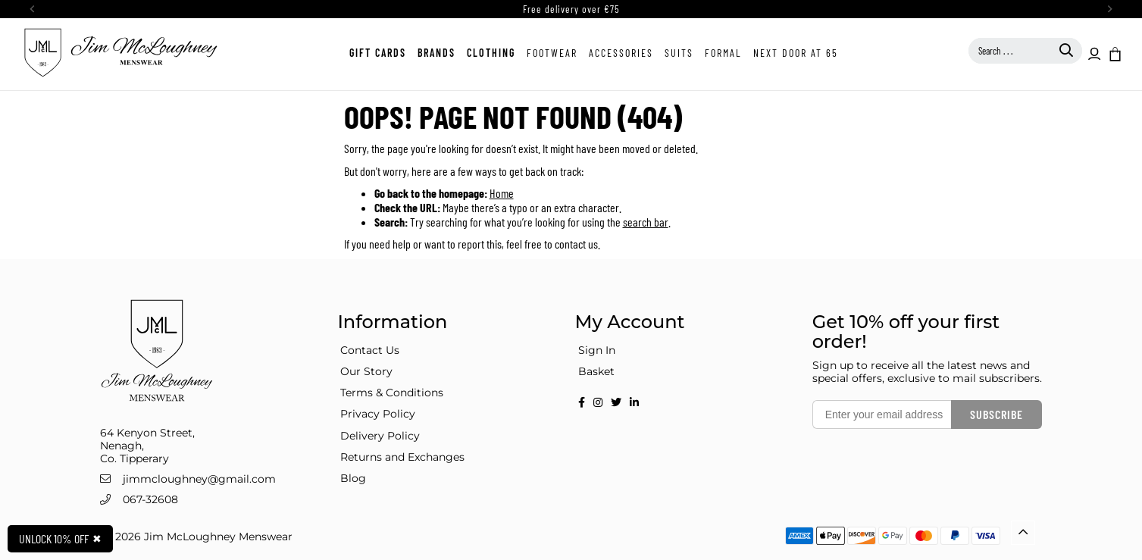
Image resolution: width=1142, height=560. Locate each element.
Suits (679, 52)
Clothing (491, 52)
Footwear (552, 52)
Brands (436, 52)
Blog (353, 478)
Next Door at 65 (795, 52)
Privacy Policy (377, 414)
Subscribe (996, 414)
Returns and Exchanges (402, 457)
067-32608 (150, 499)
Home (502, 193)
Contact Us (369, 350)
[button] (1114, 53)
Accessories (621, 52)
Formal (723, 52)
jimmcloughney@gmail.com (199, 479)
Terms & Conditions (391, 392)
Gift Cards (377, 52)
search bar (645, 221)
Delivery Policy (380, 436)
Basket (596, 371)
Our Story (366, 371)
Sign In (596, 350)
